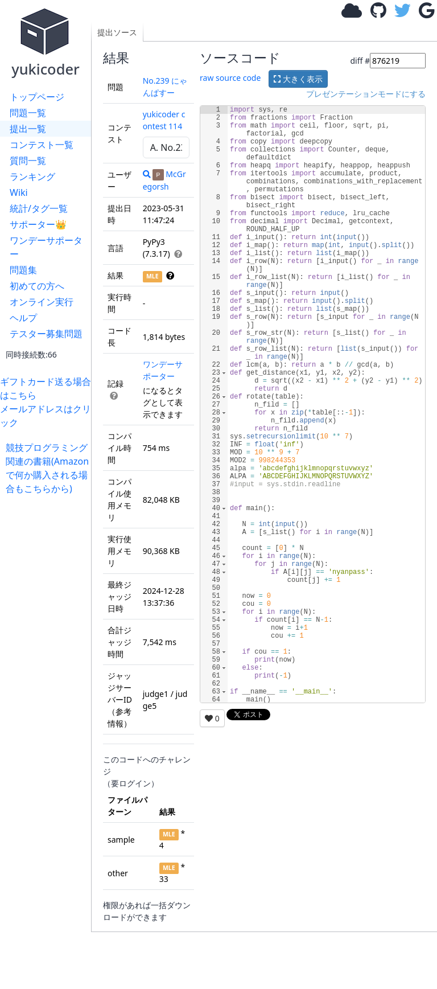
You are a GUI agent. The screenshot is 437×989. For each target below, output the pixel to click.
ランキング (32, 176)
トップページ (37, 97)
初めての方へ (37, 286)
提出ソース (117, 32)
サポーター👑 (38, 224)
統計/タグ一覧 (39, 208)
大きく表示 (298, 78)
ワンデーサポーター (46, 247)
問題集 (23, 270)
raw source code (230, 77)
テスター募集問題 (46, 333)
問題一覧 (28, 112)
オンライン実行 (41, 302)
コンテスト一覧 (41, 144)
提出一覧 (28, 128)
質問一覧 (28, 160)
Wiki (19, 192)
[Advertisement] (48, 666)
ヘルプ (23, 317)
